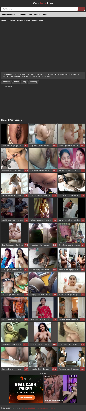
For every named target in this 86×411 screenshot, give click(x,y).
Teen (45, 14)
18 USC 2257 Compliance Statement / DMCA (41, 408)
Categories (22, 14)
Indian (16, 82)
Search (81, 9)
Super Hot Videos (8, 14)
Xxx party (33, 82)
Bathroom (6, 82)
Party (24, 82)
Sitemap (24, 408)
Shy (30, 14)
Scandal (37, 14)
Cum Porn (43, 3)
